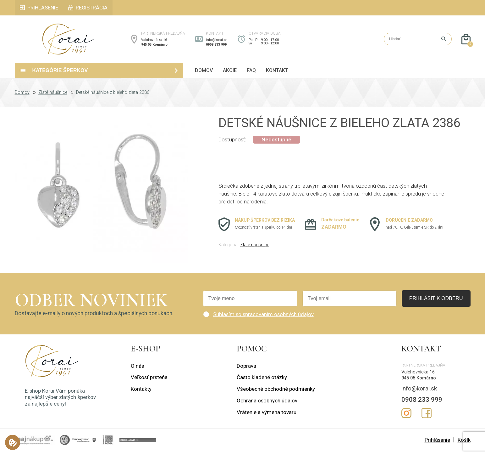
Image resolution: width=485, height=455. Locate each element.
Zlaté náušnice (52, 96)
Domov (22, 96)
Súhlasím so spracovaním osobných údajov (263, 318)
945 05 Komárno (154, 46)
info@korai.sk (217, 42)
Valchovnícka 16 (154, 42)
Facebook (427, 417)
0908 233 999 (216, 46)
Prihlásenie (437, 444)
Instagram (406, 417)
